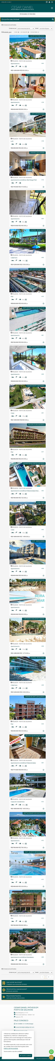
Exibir (36, 28)
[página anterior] (42, 977)
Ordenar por (12, 28)
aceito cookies (25, 1055)
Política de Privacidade (11, 1048)
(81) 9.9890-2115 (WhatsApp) (24, 1023)
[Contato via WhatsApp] (51, 1051)
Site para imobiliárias (41, 1058)
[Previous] (12, 47)
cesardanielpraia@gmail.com (25, 1027)
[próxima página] (52, 977)
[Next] (43, 47)
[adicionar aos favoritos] (43, 70)
